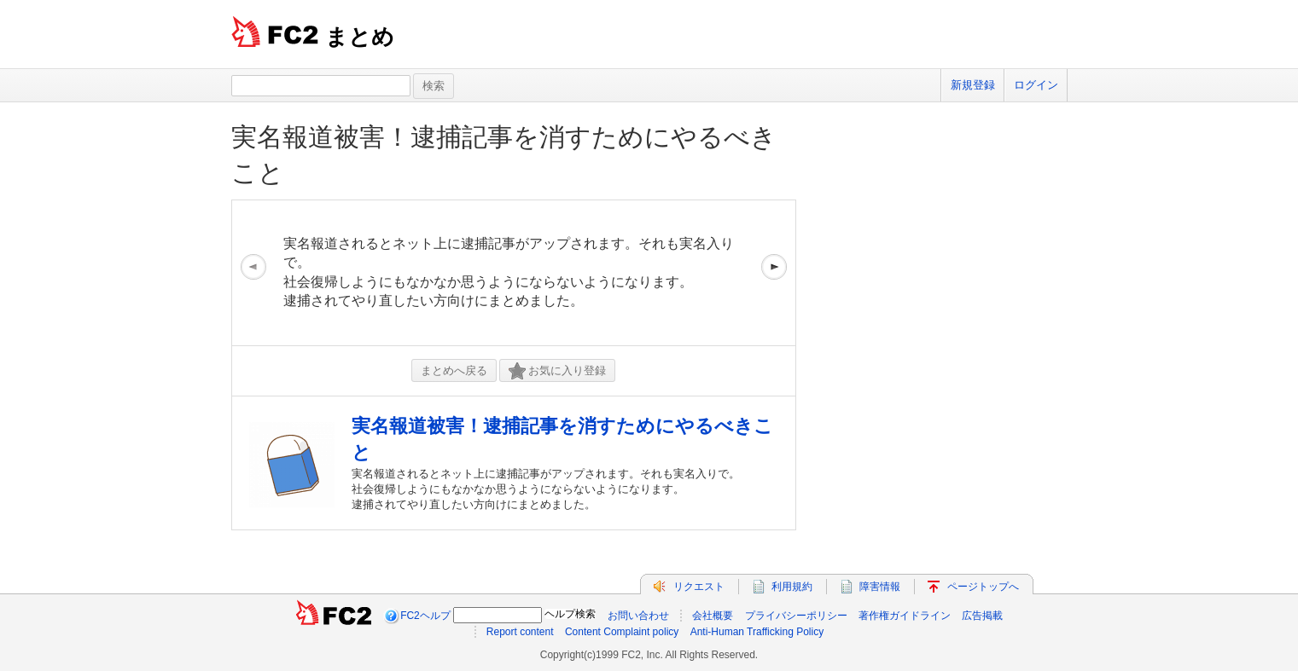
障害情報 (879, 587)
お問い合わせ (638, 616)
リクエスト (699, 587)
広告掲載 (982, 616)
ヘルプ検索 (570, 614)
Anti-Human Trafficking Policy (757, 632)
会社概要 (712, 616)
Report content (520, 632)
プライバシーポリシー (796, 616)
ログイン (1036, 84)
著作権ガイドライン (905, 616)
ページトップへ (983, 587)
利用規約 (791, 587)
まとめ (359, 36)
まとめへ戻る (454, 370)
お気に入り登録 (557, 371)
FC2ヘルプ (425, 616)
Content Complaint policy (621, 632)
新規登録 (973, 84)
